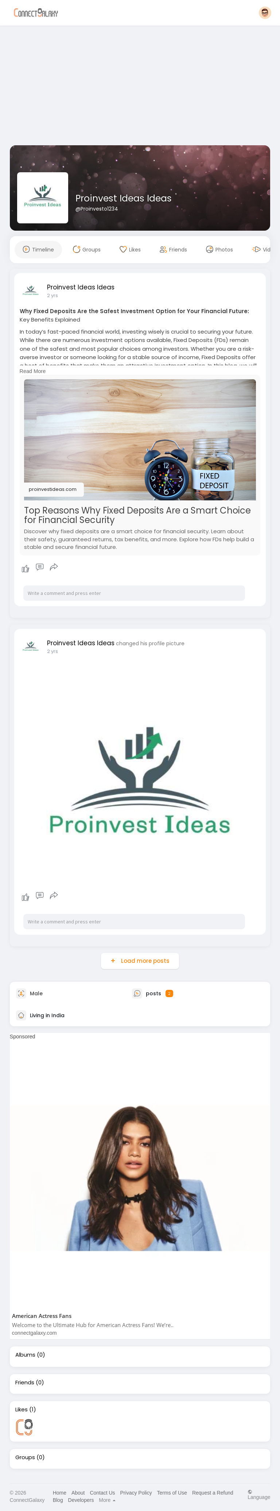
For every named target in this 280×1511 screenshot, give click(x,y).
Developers (81, 1500)
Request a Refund (212, 1493)
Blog (58, 1500)
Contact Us (102, 1493)
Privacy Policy (136, 1493)
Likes (21, 1409)
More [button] (107, 1500)
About (78, 1493)
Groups (25, 1457)
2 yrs (52, 295)
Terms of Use (172, 1493)
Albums (25, 1355)
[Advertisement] (140, 87)
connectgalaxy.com (34, 1333)
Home (59, 1493)
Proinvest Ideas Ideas (123, 198)
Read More (33, 371)
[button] (265, 13)
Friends (24, 1382)
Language (259, 1494)
